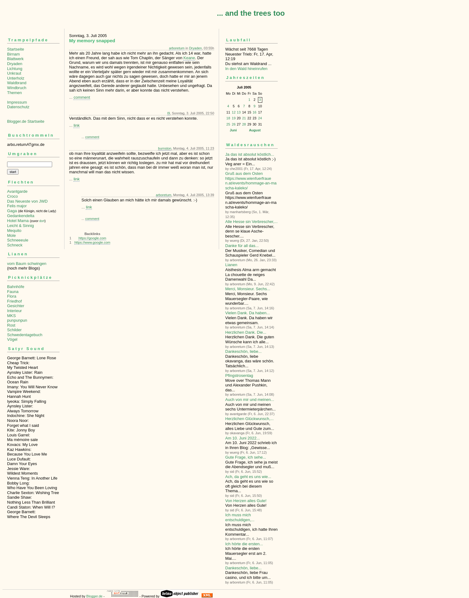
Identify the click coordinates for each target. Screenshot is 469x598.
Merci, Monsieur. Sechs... (247, 289)
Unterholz (15, 78)
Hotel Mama (18, 220)
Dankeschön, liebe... (243, 351)
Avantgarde (17, 191)
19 (233, 118)
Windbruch (16, 87)
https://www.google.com (92, 242)
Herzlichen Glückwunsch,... (249, 418)
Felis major (17, 206)
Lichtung (14, 68)
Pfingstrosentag (239, 375)
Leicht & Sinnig (20, 225)
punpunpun (17, 320)
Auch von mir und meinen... (249, 399)
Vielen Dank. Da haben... (247, 313)
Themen (14, 92)
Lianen (231, 264)
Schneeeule (17, 240)
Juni (233, 130)
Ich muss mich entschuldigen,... (240, 517)
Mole (11, 235)
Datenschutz (18, 107)
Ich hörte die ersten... (244, 544)
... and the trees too (251, 13)
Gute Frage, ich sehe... (245, 457)
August (255, 130)
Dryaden (14, 63)
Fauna (13, 291)
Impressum (17, 102)
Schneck (15, 245)
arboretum (177, 48)
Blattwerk (15, 58)
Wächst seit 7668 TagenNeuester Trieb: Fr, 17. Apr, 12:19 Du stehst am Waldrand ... (251, 51)
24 (260, 118)
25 (228, 124)
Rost (11, 325)
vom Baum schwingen (26, 263)
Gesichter (15, 305)
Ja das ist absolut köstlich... (249, 154)
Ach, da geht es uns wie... (248, 476)
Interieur (14, 310)
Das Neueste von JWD (27, 201)
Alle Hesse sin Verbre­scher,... (251, 221)
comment (81, 97)
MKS (11, 315)
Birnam (13, 54)
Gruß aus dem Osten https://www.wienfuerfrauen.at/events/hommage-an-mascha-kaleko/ (250, 180)
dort (41, 221)
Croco (12, 196)
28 (244, 124)
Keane (189, 58)
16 (254, 112)
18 (228, 118)
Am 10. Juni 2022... (242, 438)
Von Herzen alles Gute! (246, 500)
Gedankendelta (20, 215)
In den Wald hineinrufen (246, 68)
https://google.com (92, 238)
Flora (11, 296)
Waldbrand (16, 82)
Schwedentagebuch (24, 334)
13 (239, 112)
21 (244, 118)
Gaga (12, 210)
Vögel (12, 339)
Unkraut (14, 73)
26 (233, 124)
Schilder (14, 330)
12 (233, 112)
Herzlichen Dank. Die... (245, 332)
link (76, 125)
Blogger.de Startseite (25, 121)
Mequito (14, 230)
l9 (168, 113)
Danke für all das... (242, 245)
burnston (164, 148)
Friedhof (14, 301)
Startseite (15, 49)
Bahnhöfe (15, 286)
